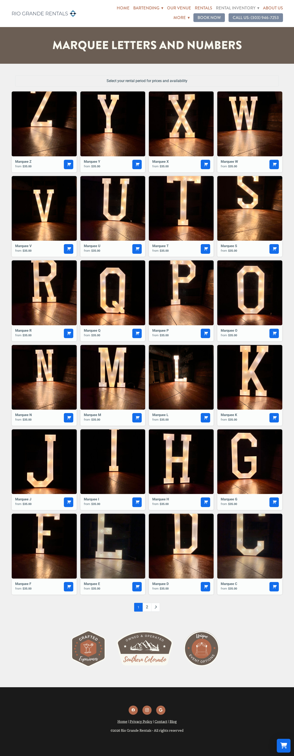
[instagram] (147, 710)
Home (123, 8)
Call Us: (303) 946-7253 (256, 18)
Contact (161, 721)
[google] (160, 710)
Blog (173, 721)
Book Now (209, 18)
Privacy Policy (141, 721)
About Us (273, 8)
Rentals (203, 8)
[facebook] (133, 710)
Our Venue (179, 8)
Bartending (148, 8)
